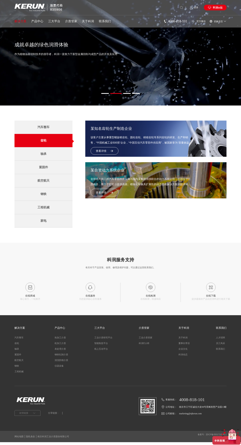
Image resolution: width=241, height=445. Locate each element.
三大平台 (54, 21)
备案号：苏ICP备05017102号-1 (211, 439)
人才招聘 (220, 340)
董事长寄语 (184, 346)
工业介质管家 (145, 340)
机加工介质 (60, 346)
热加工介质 (60, 340)
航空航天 (43, 180)
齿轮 (43, 140)
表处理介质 (60, 351)
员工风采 (220, 346)
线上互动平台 (101, 351)
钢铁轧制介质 (61, 357)
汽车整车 (43, 127)
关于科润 (88, 21)
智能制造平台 (101, 346)
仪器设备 (59, 368)
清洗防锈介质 (61, 363)
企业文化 (183, 351)
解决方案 (20, 21)
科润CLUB (144, 346)
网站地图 (19, 439)
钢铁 (43, 194)
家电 (43, 220)
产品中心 (37, 21)
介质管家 (71, 21)
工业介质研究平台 (103, 340)
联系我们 (105, 21)
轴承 (43, 153)
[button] (105, 93)
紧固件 (43, 167)
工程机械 (43, 207)
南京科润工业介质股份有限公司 (53, 439)
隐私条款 (30, 439)
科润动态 (183, 357)
